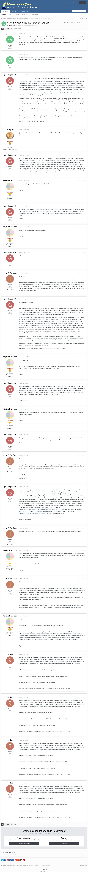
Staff (17, 14)
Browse (5, 11)
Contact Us (44, 866)
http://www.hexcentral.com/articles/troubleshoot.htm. (54, 507)
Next (8, 28)
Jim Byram (10, 128)
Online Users (25, 14)
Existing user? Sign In (71, 3)
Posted (24, 33)
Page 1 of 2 (17, 28)
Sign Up (82, 2)
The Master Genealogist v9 (31, 25)
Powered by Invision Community (44, 869)
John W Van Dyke (10, 271)
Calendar (11, 14)
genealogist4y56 (10, 75)
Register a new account (24, 839)
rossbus (10, 651)
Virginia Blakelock (10, 179)
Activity (14, 11)
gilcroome (11, 25)
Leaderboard (34, 14)
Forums (4, 14)
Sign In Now (64, 839)
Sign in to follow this (70, 22)
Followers (79, 22)
